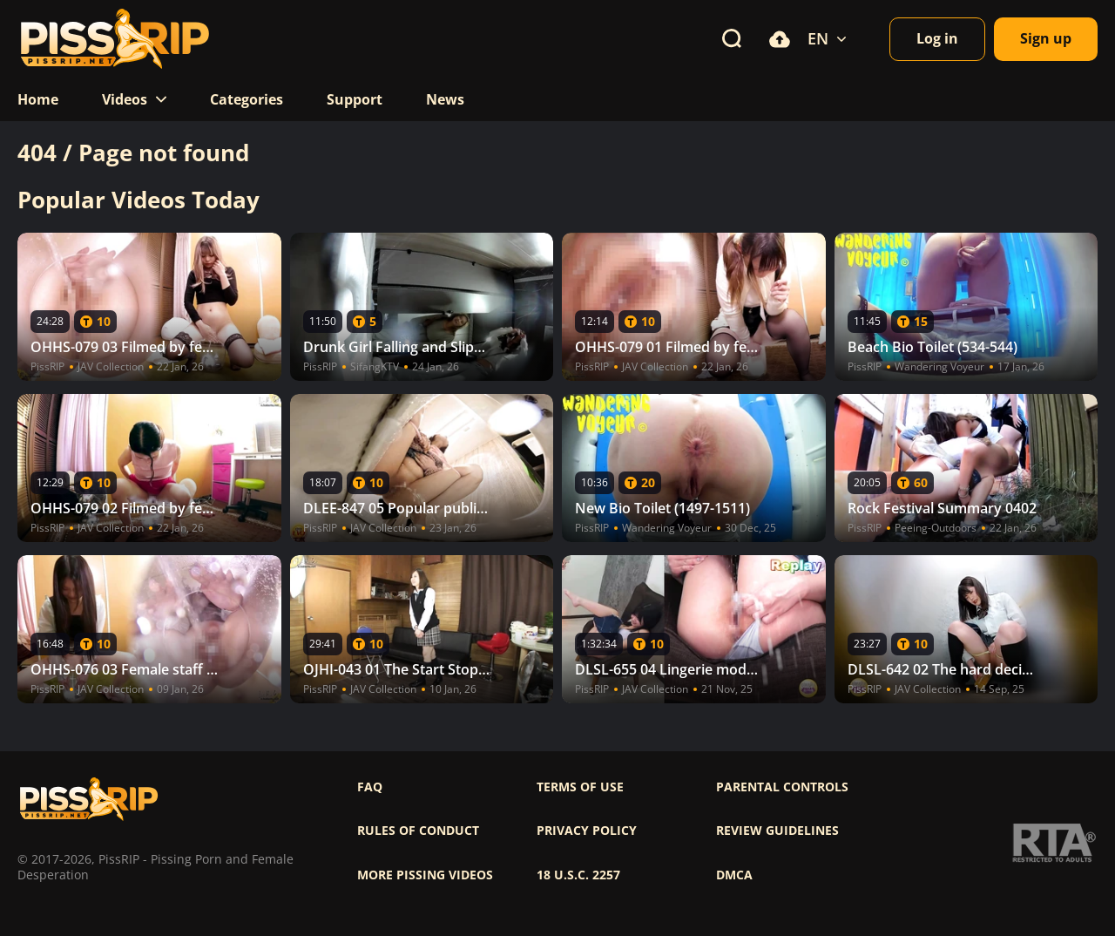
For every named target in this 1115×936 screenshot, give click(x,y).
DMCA (734, 875)
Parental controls (782, 787)
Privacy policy (587, 830)
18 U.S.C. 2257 (578, 875)
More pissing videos (425, 875)
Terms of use (580, 787)
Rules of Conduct (418, 830)
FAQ (369, 787)
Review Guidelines (777, 830)
